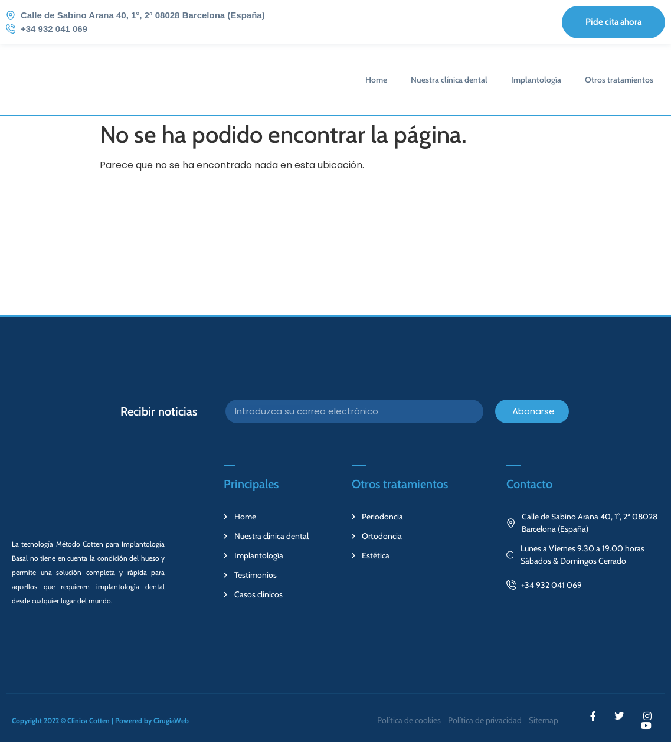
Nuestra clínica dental (449, 79)
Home (376, 79)
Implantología (536, 79)
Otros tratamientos (619, 79)
